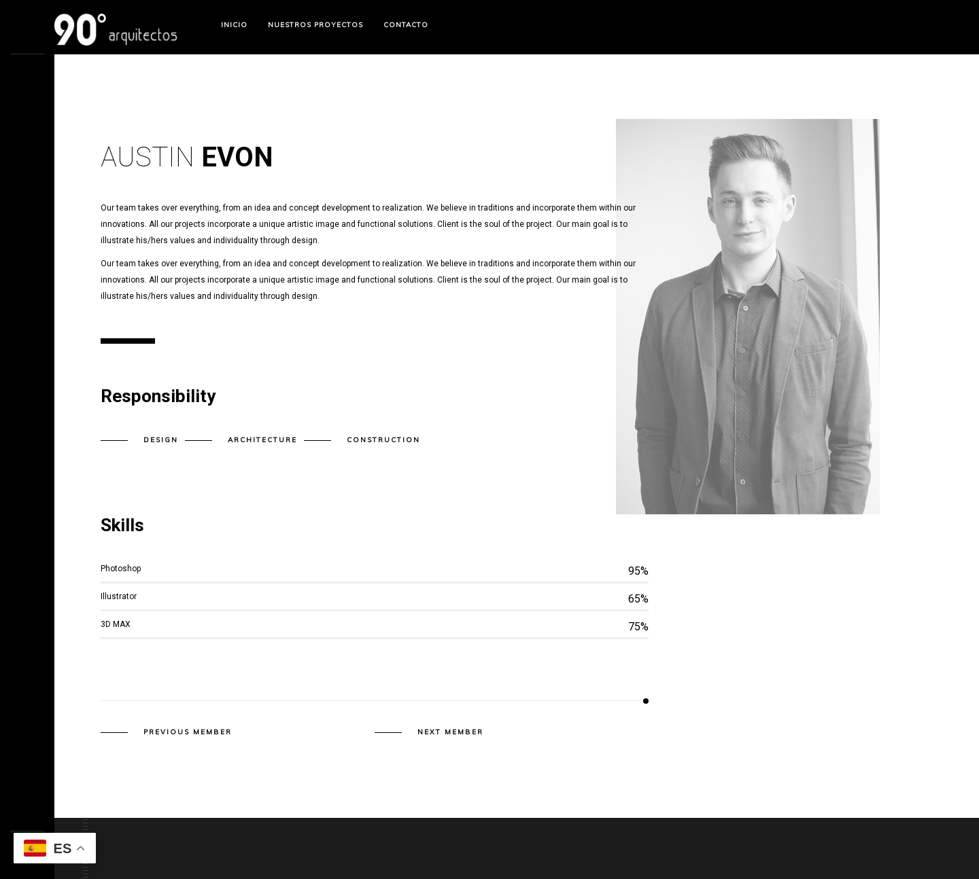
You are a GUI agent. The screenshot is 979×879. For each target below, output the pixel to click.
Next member (450, 732)
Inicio (234, 24)
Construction (383, 439)
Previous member (187, 732)
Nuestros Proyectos (315, 24)
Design (160, 439)
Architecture (262, 439)
